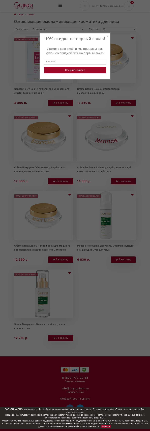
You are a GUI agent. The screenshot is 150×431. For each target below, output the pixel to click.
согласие (47, 415)
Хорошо (106, 426)
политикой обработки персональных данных (82, 418)
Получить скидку (75, 70)
